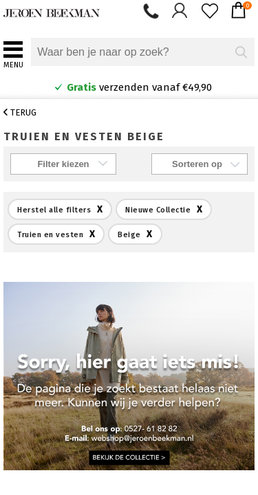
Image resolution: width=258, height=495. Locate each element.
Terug (19, 112)
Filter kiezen (63, 164)
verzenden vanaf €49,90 (132, 87)
